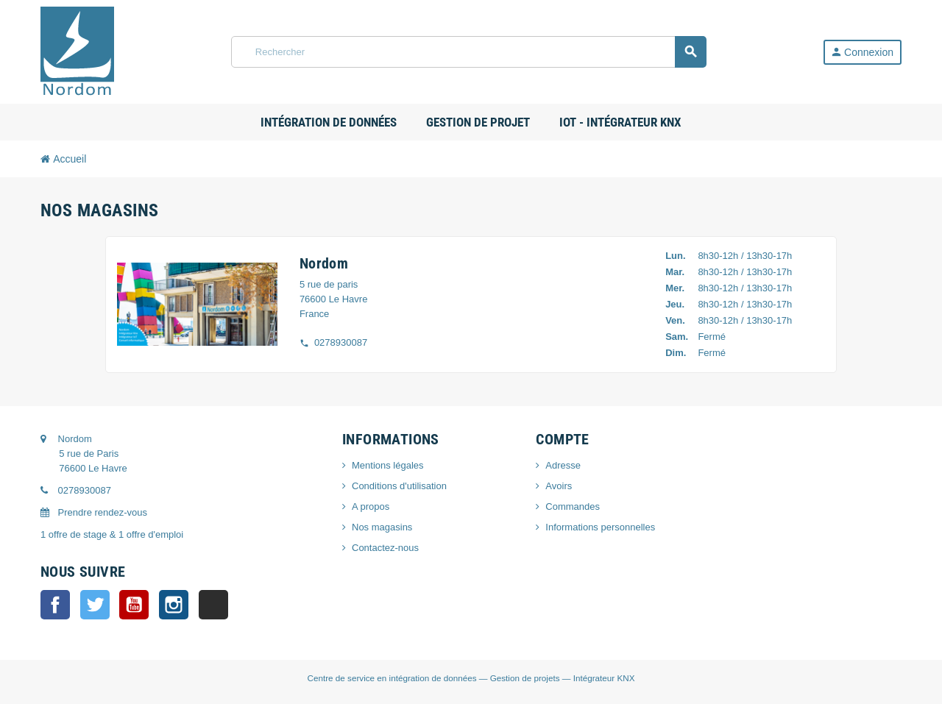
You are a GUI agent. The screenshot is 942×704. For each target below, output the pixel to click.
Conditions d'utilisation (399, 485)
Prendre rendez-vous (93, 512)
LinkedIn (213, 604)
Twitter (95, 604)
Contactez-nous (385, 547)
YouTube (134, 604)
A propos (370, 506)
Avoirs (558, 485)
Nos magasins (382, 527)
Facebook (55, 604)
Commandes (572, 506)
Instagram (173, 604)
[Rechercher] (468, 52)
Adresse (563, 465)
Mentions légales (388, 465)
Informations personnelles (600, 527)
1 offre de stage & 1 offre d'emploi (111, 534)
